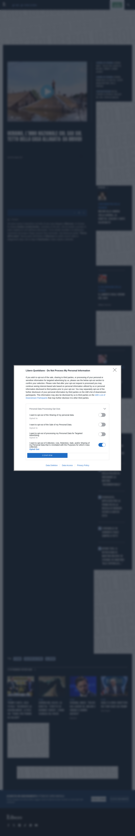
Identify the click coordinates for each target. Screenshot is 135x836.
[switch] (102, 415)
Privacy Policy (83, 465)
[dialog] (67, 418)
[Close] (115, 370)
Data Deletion (52, 465)
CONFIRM (47, 455)
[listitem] (67, 408)
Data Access (67, 465)
